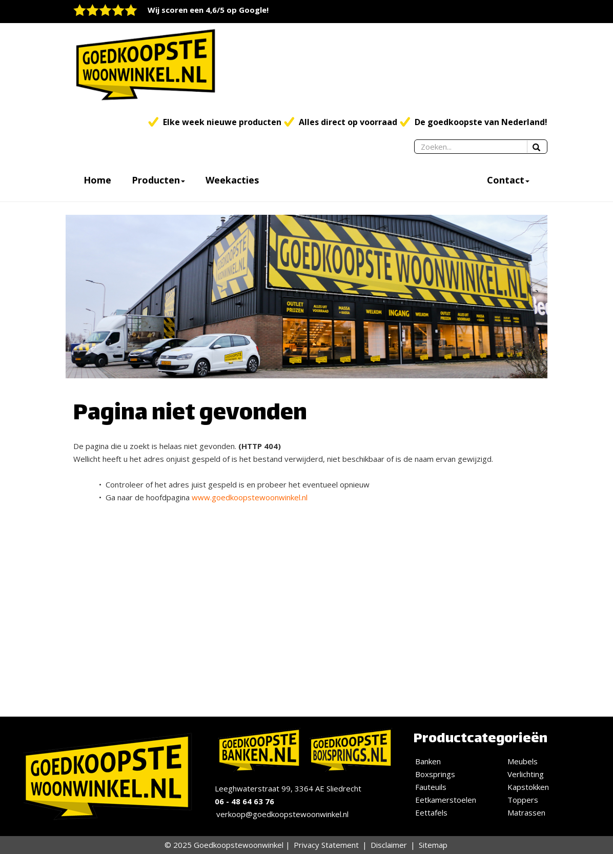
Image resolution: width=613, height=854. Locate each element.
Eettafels (431, 812)
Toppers (522, 800)
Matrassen (526, 812)
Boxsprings (435, 774)
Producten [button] (158, 180)
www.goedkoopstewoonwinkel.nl (250, 497)
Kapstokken (528, 787)
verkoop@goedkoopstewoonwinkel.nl (282, 814)
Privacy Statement (326, 845)
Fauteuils (430, 787)
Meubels (522, 761)
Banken (428, 761)
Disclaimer (389, 845)
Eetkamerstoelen (445, 800)
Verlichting (525, 774)
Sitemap (433, 845)
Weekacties (232, 180)
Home (97, 180)
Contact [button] (508, 180)
